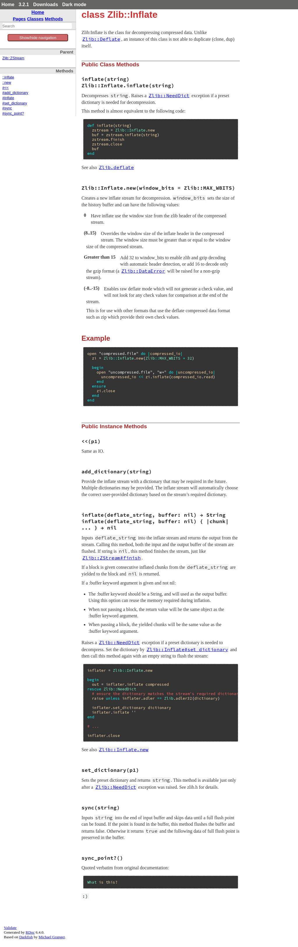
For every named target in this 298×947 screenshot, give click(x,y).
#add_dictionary (15, 93)
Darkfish (26, 937)
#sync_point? (13, 113)
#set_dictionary (14, 103)
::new (6, 83)
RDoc (30, 932)
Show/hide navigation (37, 37)
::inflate (8, 77)
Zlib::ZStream (13, 58)
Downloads (45, 4)
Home (7, 4)
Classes (35, 18)
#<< (5, 88)
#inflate (8, 98)
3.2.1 (24, 4)
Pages (19, 18)
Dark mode (74, 4)
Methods (54, 18)
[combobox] (37, 26)
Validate (10, 927)
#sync (7, 108)
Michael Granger (52, 937)
